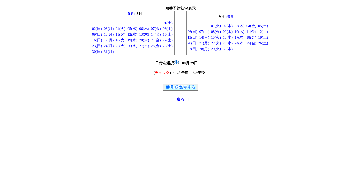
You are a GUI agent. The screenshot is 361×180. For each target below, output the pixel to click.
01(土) (167, 23)
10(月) (109, 34)
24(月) (109, 46)
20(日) (192, 43)
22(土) (167, 40)
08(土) (167, 29)
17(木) (239, 38)
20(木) (144, 40)
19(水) (132, 40)
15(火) (216, 38)
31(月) (109, 52)
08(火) (216, 32)
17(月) (109, 40)
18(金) (251, 38)
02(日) (97, 29)
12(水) (132, 34)
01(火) (216, 26)
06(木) (144, 29)
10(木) (239, 32)
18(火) (120, 40)
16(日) (97, 40)
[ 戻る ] (180, 100)
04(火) (120, 29)
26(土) (263, 43)
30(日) (97, 52)
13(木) (144, 34)
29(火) (216, 49)
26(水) (132, 46)
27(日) (192, 49)
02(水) (228, 26)
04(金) (251, 26)
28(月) (204, 49)
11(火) (120, 34)
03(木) (239, 26)
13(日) (192, 38)
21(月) (204, 43)
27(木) (144, 46)
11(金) (251, 32)
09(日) (97, 34)
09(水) (228, 32)
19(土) (263, 38)
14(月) (204, 38)
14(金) (156, 34)
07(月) (204, 32)
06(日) (192, 32)
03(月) (109, 29)
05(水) (132, 29)
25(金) (251, 43)
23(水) (228, 43)
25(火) (120, 46)
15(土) (167, 34)
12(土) (263, 32)
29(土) (167, 46)
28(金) (156, 46)
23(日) (97, 46)
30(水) (228, 49)
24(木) (239, 43)
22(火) (216, 43)
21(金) (156, 40)
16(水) (228, 38)
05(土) (263, 26)
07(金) (156, 29)
